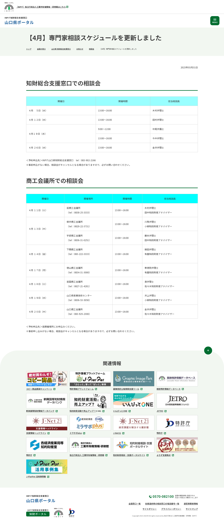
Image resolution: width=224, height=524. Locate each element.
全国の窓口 (41, 49)
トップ (28, 49)
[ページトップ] (208, 350)
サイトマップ (192, 508)
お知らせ (79, 49)
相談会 (91, 49)
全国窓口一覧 (135, 503)
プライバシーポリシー (171, 508)
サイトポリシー (150, 508)
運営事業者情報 (191, 503)
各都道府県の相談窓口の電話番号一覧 (162, 503)
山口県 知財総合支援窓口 (61, 49)
